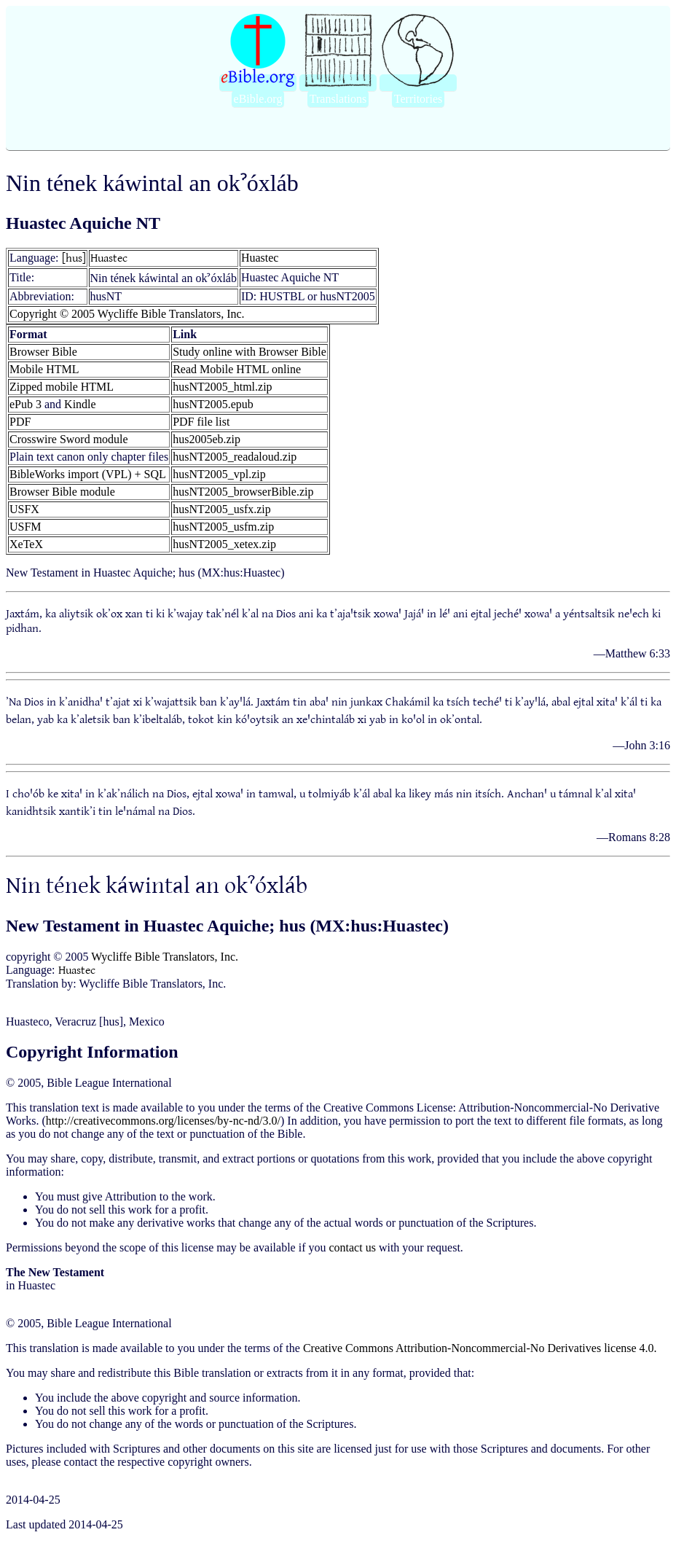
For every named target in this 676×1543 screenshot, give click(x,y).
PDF (20, 421)
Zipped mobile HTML (61, 386)
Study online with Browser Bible (249, 351)
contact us (352, 1247)
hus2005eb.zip (206, 439)
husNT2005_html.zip (222, 386)
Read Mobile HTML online (237, 369)
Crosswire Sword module (68, 439)
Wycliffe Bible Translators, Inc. (164, 956)
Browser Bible (43, 351)
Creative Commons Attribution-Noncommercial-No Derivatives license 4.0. (480, 1348)
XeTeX (26, 544)
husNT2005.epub (213, 404)
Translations (338, 99)
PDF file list (201, 421)
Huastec (108, 258)
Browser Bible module (62, 491)
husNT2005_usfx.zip (222, 509)
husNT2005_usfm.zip (223, 526)
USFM (25, 526)
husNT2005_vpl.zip (219, 474)
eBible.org (258, 99)
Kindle (80, 404)
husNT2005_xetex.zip (224, 544)
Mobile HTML (44, 369)
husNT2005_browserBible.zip (243, 491)
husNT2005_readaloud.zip (234, 456)
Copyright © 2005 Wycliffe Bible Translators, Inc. (127, 314)
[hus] (74, 258)
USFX (24, 509)
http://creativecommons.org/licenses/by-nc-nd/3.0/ (163, 1120)
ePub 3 (25, 404)
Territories (418, 99)
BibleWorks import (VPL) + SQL (87, 474)
